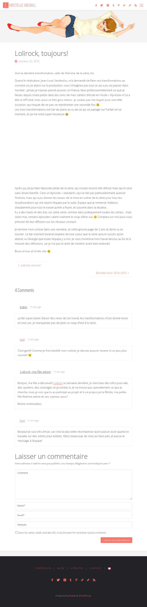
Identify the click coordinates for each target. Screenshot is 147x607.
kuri (22, 339)
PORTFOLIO (43, 568)
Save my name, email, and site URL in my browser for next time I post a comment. (61, 532)
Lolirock (58, 383)
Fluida (72, 595)
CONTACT (95, 568)
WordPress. (85, 595)
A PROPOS (77, 568)
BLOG (61, 568)
